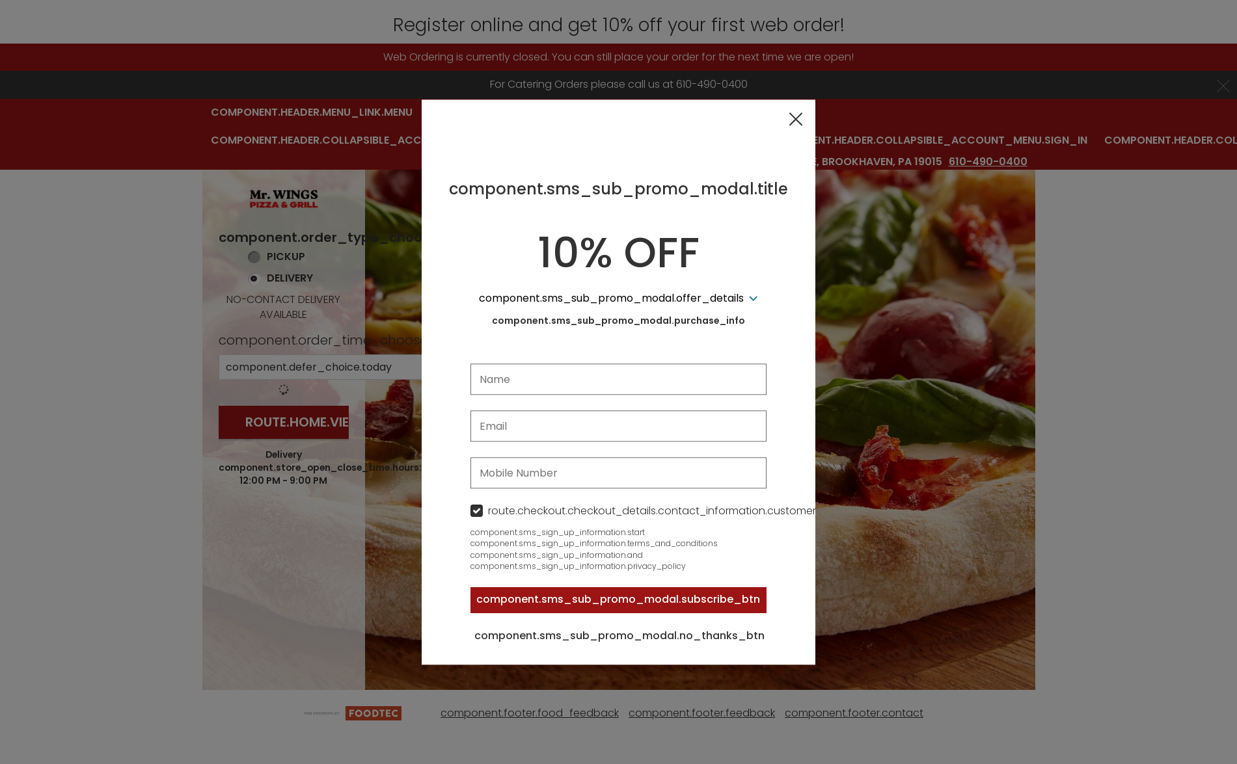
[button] (795, 120)
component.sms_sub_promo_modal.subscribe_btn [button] (619, 599)
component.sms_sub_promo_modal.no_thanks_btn (619, 636)
